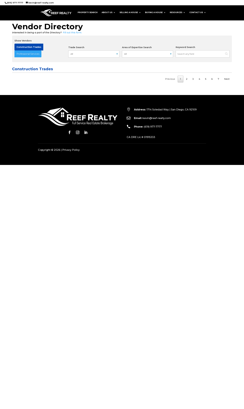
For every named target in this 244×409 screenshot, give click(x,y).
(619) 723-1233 (141, 276)
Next (227, 322)
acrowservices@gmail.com (105, 144)
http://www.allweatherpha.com (50, 233)
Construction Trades (28, 47)
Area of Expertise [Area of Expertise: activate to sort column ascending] (203, 78)
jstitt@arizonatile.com (102, 291)
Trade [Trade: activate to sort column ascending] (15, 80)
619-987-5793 (141, 140)
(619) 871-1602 (141, 87)
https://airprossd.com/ (45, 171)
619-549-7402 (141, 184)
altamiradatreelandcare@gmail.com (109, 260)
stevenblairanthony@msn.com (106, 281)
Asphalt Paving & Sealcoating (21, 241)
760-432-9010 (141, 229)
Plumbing (17, 266)
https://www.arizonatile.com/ (49, 291)
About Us (107, 13)
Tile (14, 287)
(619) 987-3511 (141, 204)
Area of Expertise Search (137, 47)
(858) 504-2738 (142, 97)
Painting (16, 177)
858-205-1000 (141, 171)
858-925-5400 (141, 167)
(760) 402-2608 (142, 108)
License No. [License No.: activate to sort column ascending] (159, 78)
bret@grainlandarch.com (103, 102)
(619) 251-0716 (141, 250)
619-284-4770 (141, 215)
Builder (16, 309)
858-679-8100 (141, 225)
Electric (16, 183)
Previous (170, 322)
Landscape (18, 255)
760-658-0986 (142, 130)
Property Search (88, 13)
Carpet (15, 249)
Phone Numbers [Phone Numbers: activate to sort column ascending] (138, 78)
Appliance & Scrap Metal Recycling (21, 142)
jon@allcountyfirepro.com (104, 219)
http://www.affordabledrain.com (51, 155)
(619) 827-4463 (142, 297)
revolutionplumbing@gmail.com (107, 270)
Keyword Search (185, 47)
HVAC (15, 167)
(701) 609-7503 (141, 124)
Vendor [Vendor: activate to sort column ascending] (40, 80)
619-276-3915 (141, 287)
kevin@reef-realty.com (157, 362)
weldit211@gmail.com (102, 208)
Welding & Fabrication (18, 206)
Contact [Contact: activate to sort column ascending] (94, 80)
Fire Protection (20, 214)
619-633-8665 (141, 219)
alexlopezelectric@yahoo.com (106, 188)
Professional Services (27, 53)
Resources (176, 13)
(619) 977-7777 (153, 370)
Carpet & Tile (19, 194)
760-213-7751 (141, 266)
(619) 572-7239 (141, 161)
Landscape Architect (18, 99)
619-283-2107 (141, 309)
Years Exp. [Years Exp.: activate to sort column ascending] (223, 78)
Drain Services (19, 151)
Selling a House (129, 13)
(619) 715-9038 (141, 303)
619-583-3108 (141, 239)
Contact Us (196, 13)
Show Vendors (23, 40)
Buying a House (154, 13)
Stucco (16, 303)
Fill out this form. (72, 32)
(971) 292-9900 (142, 118)
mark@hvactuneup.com (103, 171)
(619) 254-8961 (141, 177)
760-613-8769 (141, 256)
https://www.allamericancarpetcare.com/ (55, 198)
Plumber (16, 161)
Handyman (17, 118)
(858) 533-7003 (142, 194)
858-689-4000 (142, 151)
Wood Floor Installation (18, 89)
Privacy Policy (71, 393)
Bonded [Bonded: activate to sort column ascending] (180, 80)
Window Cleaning (21, 130)
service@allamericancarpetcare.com (110, 198)
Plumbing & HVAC (21, 225)
